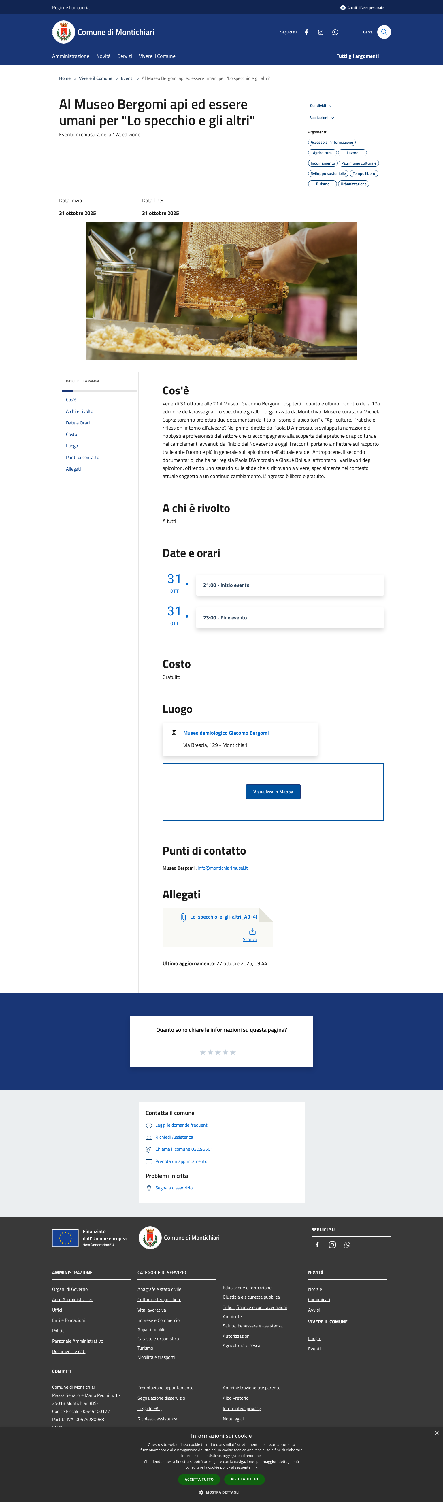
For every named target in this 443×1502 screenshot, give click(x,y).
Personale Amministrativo (77, 1340)
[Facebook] (304, 32)
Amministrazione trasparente (251, 1387)
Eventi (127, 78)
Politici (58, 1330)
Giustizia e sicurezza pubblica (251, 1296)
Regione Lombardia (71, 7)
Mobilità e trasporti (156, 1357)
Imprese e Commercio (158, 1320)
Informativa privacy (242, 1408)
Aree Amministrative (72, 1299)
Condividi (322, 105)
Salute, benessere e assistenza (253, 1325)
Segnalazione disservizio (161, 1398)
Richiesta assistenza (157, 1418)
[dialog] (221, 1464)
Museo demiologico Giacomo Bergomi (226, 733)
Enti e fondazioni (68, 1320)
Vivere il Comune (96, 78)
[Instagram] (318, 32)
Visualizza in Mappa (273, 791)
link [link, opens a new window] (255, 1467)
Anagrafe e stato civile (159, 1289)
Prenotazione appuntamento (165, 1387)
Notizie (315, 1289)
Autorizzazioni (237, 1336)
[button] (221, 1492)
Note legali (233, 1418)
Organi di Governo (70, 1289)
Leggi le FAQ (149, 1408)
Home (65, 78)
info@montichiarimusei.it (223, 867)
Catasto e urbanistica (158, 1338)
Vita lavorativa (151, 1309)
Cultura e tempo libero (159, 1299)
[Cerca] (384, 32)
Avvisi (314, 1309)
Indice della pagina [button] (82, 381)
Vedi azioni (323, 117)
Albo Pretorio (235, 1398)
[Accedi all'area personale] (362, 7)
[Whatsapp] (333, 32)
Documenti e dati (69, 1351)
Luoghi (314, 1338)
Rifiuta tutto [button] (244, 1479)
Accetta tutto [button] (199, 1479)
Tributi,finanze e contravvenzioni (255, 1307)
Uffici (57, 1309)
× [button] (436, 1433)
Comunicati (319, 1299)
